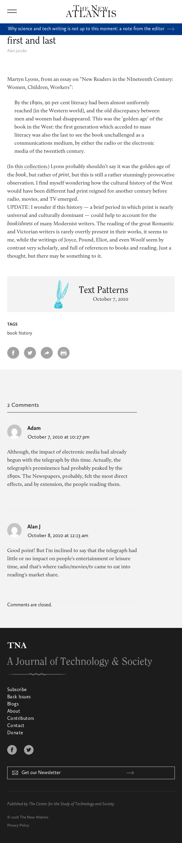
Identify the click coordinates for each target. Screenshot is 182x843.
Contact (16, 725)
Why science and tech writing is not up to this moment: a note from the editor (91, 29)
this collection (31, 167)
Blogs (13, 704)
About (13, 711)
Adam (34, 428)
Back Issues (19, 697)
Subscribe (17, 690)
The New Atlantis (34, 817)
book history (19, 333)
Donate (15, 733)
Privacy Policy (18, 825)
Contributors (20, 718)
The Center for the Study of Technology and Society (71, 804)
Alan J (33, 527)
